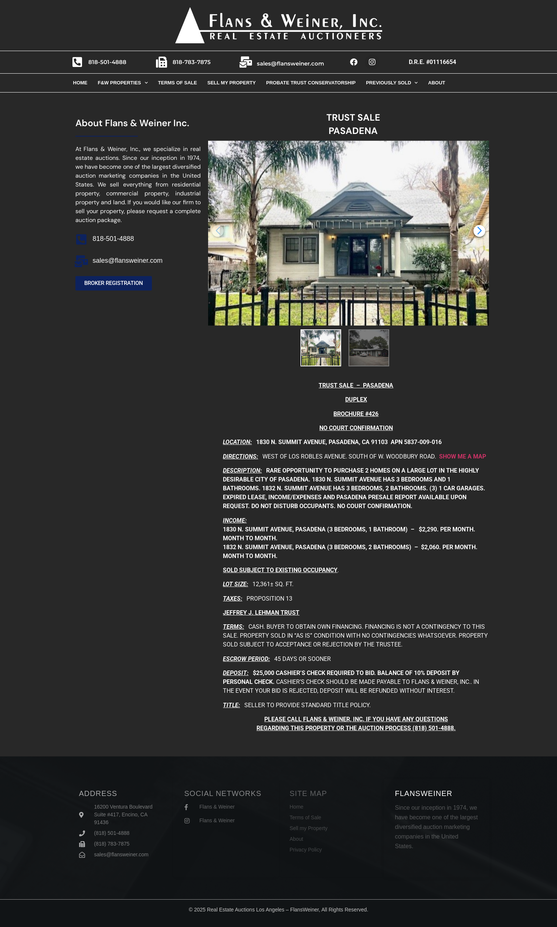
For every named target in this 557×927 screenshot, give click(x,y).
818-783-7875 (192, 62)
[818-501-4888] (77, 62)
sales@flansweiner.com (290, 63)
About (436, 82)
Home (80, 82)
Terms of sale (177, 82)
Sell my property (231, 82)
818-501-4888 (107, 62)
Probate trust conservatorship (311, 82)
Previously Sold (392, 82)
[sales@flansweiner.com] (245, 62)
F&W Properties (123, 82)
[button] (479, 231)
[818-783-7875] (161, 62)
